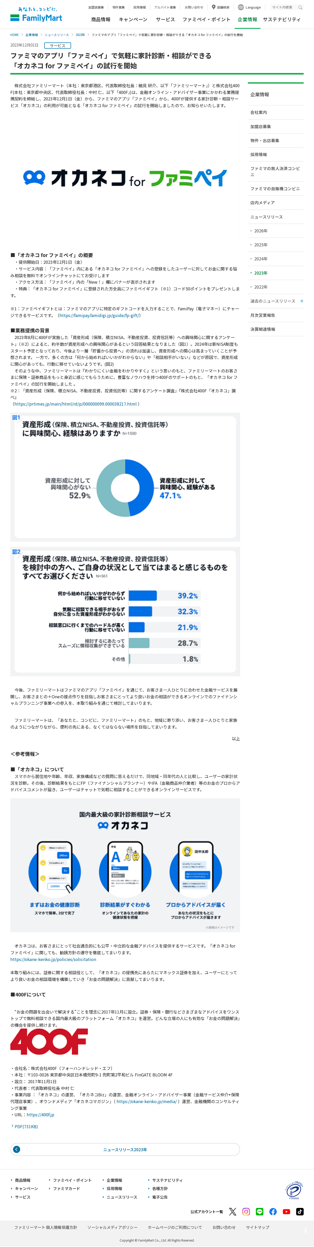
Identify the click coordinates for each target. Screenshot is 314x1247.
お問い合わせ (194, 7)
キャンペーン (133, 19)
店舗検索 (223, 7)
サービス (165, 19)
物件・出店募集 (264, 140)
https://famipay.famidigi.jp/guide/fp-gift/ (99, 315)
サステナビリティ (282, 19)
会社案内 (258, 112)
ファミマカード (66, 1189)
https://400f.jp (40, 1114)
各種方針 (160, 1189)
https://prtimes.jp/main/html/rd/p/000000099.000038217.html (75, 404)
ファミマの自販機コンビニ (275, 188)
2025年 (261, 244)
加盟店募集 (96, 7)
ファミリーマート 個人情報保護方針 (45, 1227)
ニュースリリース (57, 35)
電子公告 (160, 1197)
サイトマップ (257, 1227)
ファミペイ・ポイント (206, 19)
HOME (14, 35)
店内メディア (262, 202)
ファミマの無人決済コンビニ (275, 171)
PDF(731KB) (27, 1126)
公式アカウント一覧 (206, 1212)
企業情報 (32, 35)
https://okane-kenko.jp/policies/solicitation (53, 959)
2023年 (80, 35)
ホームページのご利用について (175, 1227)
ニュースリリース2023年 (125, 1149)
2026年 (261, 230)
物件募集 (118, 7)
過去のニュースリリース (272, 301)
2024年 (261, 258)
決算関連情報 (262, 329)
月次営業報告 (262, 315)
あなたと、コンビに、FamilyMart (36, 14)
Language (253, 7)
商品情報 (101, 19)
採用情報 (139, 7)
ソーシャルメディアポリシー (112, 1227)
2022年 (261, 287)
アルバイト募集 (165, 7)
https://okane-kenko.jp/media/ (147, 1101)
